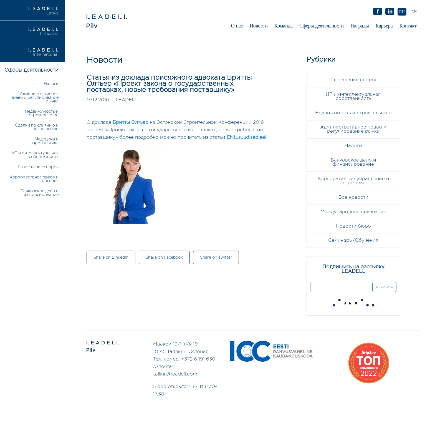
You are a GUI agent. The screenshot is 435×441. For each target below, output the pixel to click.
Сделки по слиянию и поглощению (37, 127)
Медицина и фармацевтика (44, 141)
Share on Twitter (217, 257)
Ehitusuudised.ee (246, 137)
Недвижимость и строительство (42, 113)
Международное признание (353, 212)
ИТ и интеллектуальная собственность (35, 154)
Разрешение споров (38, 167)
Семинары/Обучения (353, 241)
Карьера (384, 26)
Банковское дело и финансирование (40, 192)
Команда (283, 26)
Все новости (353, 198)
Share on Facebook (164, 257)
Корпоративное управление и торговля (353, 181)
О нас (237, 26)
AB (389, 11)
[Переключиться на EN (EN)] (414, 12)
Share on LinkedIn (111, 257)
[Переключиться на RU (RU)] (402, 12)
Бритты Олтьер (130, 122)
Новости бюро (353, 227)
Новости (259, 26)
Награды (359, 26)
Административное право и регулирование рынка (35, 97)
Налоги (51, 83)
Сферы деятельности (321, 26)
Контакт (408, 26)
